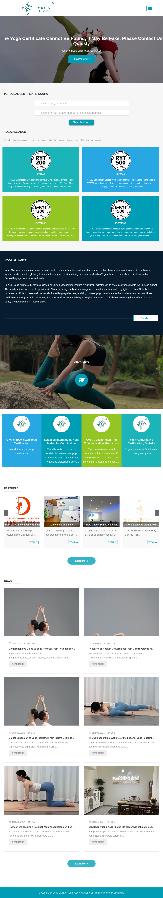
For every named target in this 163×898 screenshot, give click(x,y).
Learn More (81, 59)
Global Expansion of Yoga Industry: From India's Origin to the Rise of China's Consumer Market (61, 738)
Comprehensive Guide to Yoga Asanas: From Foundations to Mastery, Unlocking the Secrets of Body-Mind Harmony (73, 648)
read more (18, 664)
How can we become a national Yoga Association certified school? (45, 827)
